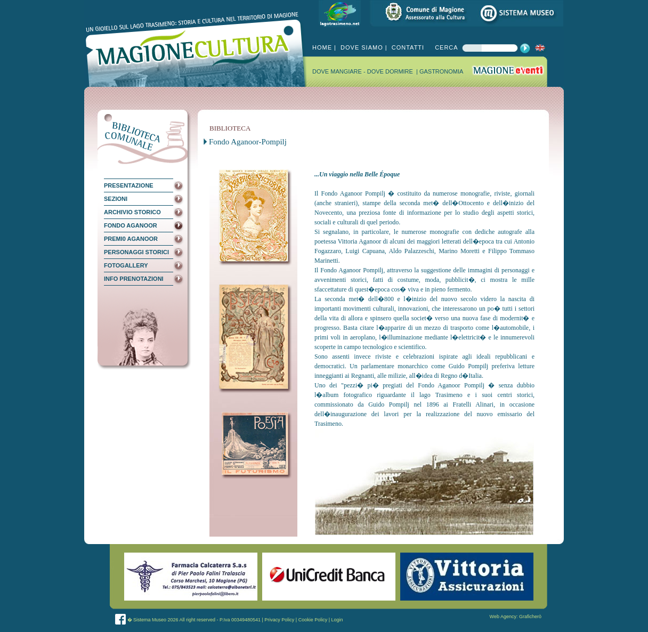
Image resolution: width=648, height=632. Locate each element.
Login (337, 619)
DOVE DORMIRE (391, 71)
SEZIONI (115, 199)
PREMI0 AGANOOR (131, 239)
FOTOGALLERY (126, 265)
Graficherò (530, 616)
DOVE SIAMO (360, 47)
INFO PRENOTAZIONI (134, 279)
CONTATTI (407, 47)
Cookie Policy (313, 619)
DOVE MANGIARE (337, 71)
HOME (322, 47)
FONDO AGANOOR (130, 225)
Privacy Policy (279, 619)
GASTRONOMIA (441, 71)
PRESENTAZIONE (128, 185)
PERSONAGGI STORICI (136, 252)
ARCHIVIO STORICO (132, 212)
